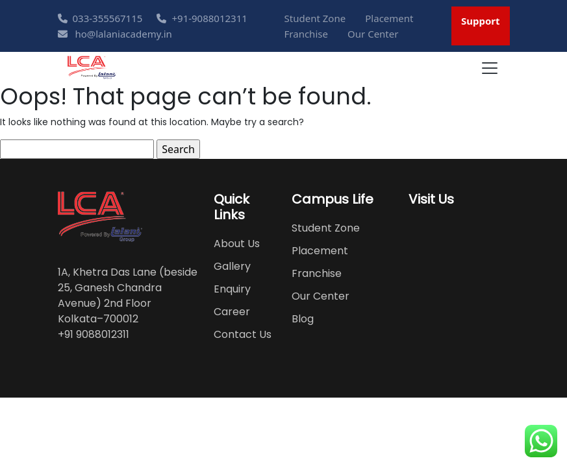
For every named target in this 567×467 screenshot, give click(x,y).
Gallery (232, 266)
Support (480, 20)
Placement (389, 18)
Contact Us (242, 334)
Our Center (372, 33)
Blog (303, 318)
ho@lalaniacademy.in (115, 33)
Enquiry (232, 288)
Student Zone (315, 18)
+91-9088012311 (202, 18)
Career (232, 311)
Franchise (306, 33)
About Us (237, 243)
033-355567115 (100, 18)
